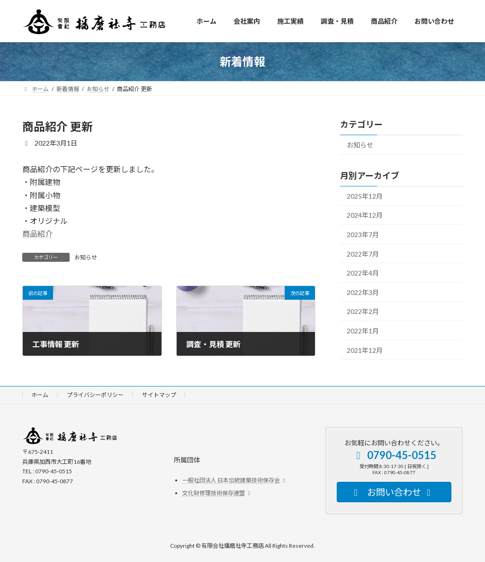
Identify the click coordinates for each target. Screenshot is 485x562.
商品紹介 (37, 233)
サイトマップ (159, 394)
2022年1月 (363, 331)
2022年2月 (363, 311)
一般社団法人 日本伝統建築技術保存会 (235, 480)
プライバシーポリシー (95, 394)
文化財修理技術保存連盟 (217, 493)
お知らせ (85, 257)
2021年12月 (365, 350)
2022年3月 (363, 292)
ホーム (39, 394)
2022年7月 (363, 253)
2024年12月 (365, 215)
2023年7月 (363, 234)
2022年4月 (363, 273)
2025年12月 (365, 196)
